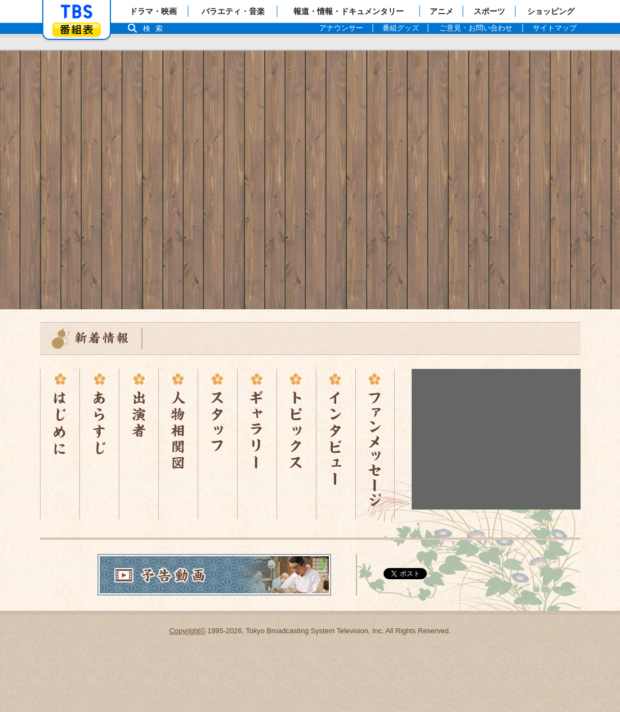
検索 (156, 28)
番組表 (76, 29)
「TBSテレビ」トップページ (76, 11)
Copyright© (188, 631)
